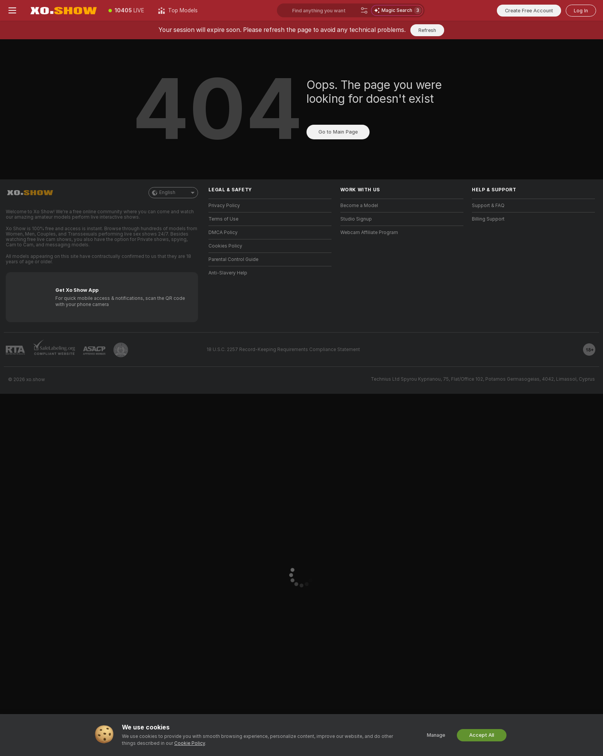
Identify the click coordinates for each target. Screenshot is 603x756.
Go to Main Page (338, 132)
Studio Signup (356, 219)
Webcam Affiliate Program (369, 232)
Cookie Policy (189, 743)
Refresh (427, 30)
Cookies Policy (225, 246)
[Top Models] (178, 10)
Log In (581, 10)
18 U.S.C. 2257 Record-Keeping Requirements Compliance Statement (283, 349)
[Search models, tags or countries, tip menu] (324, 10)
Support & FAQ (488, 205)
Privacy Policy (224, 205)
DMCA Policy (223, 232)
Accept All (481, 735)
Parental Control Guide (233, 259)
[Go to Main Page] (63, 10)
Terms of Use (223, 219)
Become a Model (359, 205)
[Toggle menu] (12, 10)
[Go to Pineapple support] (120, 350)
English (173, 193)
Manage (436, 735)
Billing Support (488, 219)
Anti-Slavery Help (227, 273)
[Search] (364, 10)
